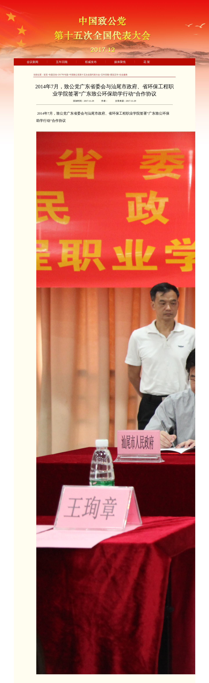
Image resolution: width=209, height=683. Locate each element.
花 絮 (146, 62)
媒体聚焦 (120, 62)
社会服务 (123, 75)
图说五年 (114, 75)
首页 (46, 75)
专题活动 (53, 75)
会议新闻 (32, 62)
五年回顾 (61, 62)
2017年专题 (63, 75)
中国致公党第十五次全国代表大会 (84, 75)
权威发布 (91, 62)
